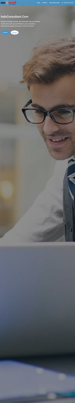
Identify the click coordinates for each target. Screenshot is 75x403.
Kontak (15, 32)
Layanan (44, 2)
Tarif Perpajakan (54, 2)
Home (38, 2)
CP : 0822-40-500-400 (67, 2)
